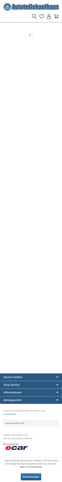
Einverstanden (31, 476)
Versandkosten (9, 414)
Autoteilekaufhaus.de (14, 423)
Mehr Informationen (31, 466)
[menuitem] (5, 16)
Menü (5, 16)
